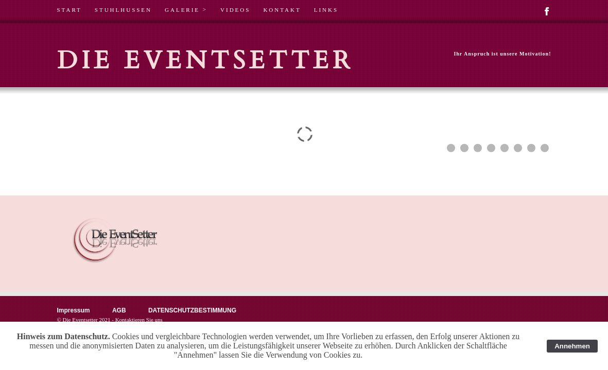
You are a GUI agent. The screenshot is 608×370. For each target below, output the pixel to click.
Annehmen (572, 346)
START (69, 10)
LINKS (326, 10)
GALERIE (186, 9)
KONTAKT (282, 10)
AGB (120, 310)
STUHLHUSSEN (123, 10)
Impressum (73, 310)
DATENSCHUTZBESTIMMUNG (192, 310)
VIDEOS (235, 10)
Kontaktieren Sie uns (139, 320)
